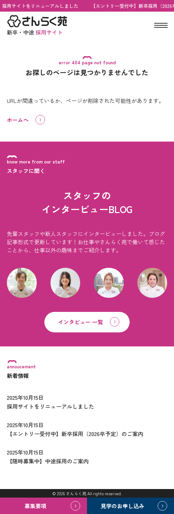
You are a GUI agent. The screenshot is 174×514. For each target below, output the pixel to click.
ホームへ (18, 120)
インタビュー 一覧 (80, 322)
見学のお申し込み (122, 506)
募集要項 (35, 506)
